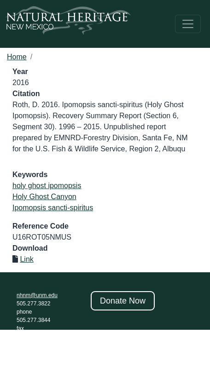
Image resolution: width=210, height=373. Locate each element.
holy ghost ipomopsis (46, 185)
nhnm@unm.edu (37, 295)
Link (26, 259)
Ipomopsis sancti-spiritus (52, 208)
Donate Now (123, 300)
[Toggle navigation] (188, 24)
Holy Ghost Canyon (44, 197)
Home (17, 57)
